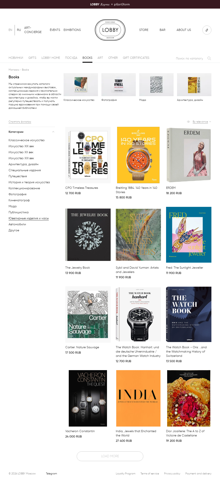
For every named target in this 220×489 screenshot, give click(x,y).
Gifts (32, 58)
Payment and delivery (198, 473)
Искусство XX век (21, 152)
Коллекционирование (24, 188)
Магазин (14, 69)
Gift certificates (136, 58)
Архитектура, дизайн (23, 164)
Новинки (16, 58)
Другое (14, 230)
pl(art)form (110, 4)
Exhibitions (72, 30)
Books (87, 58)
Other (113, 58)
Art (100, 58)
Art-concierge (32, 30)
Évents (55, 30)
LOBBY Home (50, 58)
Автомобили (17, 224)
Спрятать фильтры (20, 121)
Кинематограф (19, 200)
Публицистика (19, 212)
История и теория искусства (29, 182)
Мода (13, 206)
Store (143, 30)
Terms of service (150, 473)
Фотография (17, 194)
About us (184, 30)
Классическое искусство (27, 140)
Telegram (51, 473)
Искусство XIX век (21, 146)
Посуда (71, 58)
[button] (202, 121)
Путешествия (18, 176)
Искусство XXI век (21, 158)
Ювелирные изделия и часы (29, 218)
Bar (162, 30)
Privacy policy (172, 473)
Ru (19, 30)
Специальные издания (25, 170)
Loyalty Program (125, 473)
